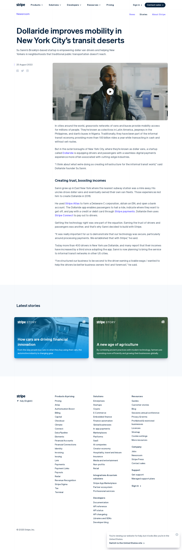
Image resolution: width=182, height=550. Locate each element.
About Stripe (159, 14)
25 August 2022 (24, 64)
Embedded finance (102, 416)
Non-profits (99, 464)
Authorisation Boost (65, 408)
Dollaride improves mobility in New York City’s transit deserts (70, 35)
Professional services (104, 491)
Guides (135, 400)
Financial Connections (65, 444)
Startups (97, 404)
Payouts (59, 472)
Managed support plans (143, 478)
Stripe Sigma (61, 484)
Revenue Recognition (65, 480)
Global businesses (102, 424)
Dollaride (68, 152)
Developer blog (100, 522)
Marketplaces (100, 432)
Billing (57, 412)
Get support (138, 474)
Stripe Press (138, 459)
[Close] (176, 535)
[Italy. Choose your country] (24, 401)
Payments (60, 464)
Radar (58, 476)
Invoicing (59, 452)
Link (57, 460)
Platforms (98, 436)
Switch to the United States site (127, 542)
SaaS (95, 440)
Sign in (137, 4)
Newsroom (23, 13)
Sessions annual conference (145, 412)
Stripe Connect (64, 215)
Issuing (58, 456)
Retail (96, 468)
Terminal (59, 492)
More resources (139, 440)
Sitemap (136, 432)
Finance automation (103, 420)
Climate (58, 424)
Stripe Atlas (72, 203)
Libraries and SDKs (102, 518)
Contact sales (155, 4)
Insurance (98, 456)
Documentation (101, 502)
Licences (136, 428)
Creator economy (102, 448)
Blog (134, 408)
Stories (143, 14)
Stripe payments (125, 211)
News (132, 14)
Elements (59, 436)
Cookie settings (139, 436)
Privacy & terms (139, 416)
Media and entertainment (105, 460)
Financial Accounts (64, 440)
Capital (58, 416)
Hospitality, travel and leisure (107, 452)
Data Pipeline (61, 432)
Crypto (96, 408)
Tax (57, 488)
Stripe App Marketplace (105, 483)
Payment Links (62, 468)
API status (98, 510)
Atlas (57, 404)
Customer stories (140, 404)
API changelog (100, 514)
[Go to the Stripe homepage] (20, 396)
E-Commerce (99, 412)
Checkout (60, 420)
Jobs (134, 451)
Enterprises (99, 400)
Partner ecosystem (102, 487)
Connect (59, 428)
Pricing (110, 4)
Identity (59, 448)
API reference (100, 506)
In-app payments (101, 428)
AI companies (99, 444)
